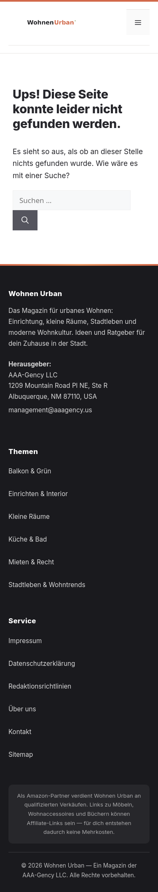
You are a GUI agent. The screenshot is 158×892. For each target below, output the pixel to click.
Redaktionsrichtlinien (39, 686)
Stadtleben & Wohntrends (47, 585)
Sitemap (20, 754)
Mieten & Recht (31, 562)
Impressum (25, 640)
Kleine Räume (29, 517)
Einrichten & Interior (38, 494)
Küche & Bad (27, 539)
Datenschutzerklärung (41, 663)
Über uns (22, 709)
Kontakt (20, 731)
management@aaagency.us (50, 410)
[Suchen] (25, 220)
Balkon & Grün (29, 471)
